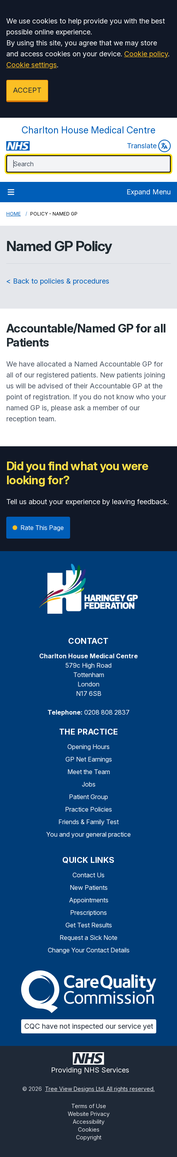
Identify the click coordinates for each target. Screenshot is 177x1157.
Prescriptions (88, 912)
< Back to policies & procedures (57, 281)
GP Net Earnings (88, 759)
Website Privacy (89, 1113)
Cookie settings (31, 65)
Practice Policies (88, 809)
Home (13, 214)
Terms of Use (88, 1106)
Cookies (88, 1129)
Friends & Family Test (88, 822)
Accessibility (89, 1121)
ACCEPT (27, 90)
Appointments (88, 900)
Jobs (89, 784)
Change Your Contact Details (89, 950)
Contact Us (88, 875)
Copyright (88, 1137)
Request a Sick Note (88, 937)
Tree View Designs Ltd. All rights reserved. (100, 1088)
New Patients (89, 887)
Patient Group (88, 797)
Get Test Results (88, 925)
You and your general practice (88, 834)
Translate (149, 146)
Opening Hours (88, 747)
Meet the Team (88, 772)
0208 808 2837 (107, 712)
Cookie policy (146, 54)
